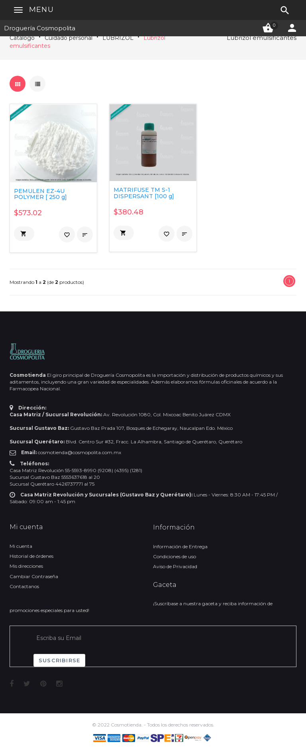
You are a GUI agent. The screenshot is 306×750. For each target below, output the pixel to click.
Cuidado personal (68, 37)
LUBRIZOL (117, 37)
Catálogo (22, 37)
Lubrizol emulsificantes (261, 37)
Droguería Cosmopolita (39, 28)
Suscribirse (59, 660)
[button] (24, 233)
